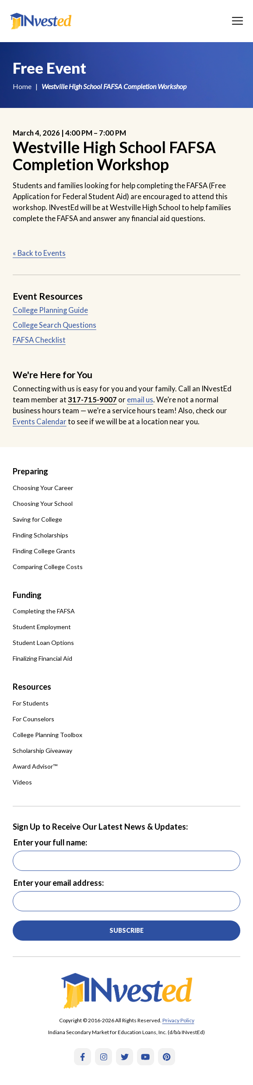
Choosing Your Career (43, 487)
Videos (22, 782)
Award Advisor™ (35, 766)
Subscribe (126, 930)
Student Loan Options (43, 642)
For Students (31, 703)
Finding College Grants (44, 551)
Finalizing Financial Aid (42, 658)
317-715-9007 (92, 399)
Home (22, 86)
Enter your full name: (50, 842)
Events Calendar (40, 421)
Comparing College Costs (48, 566)
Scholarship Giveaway (42, 750)
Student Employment (42, 626)
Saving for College (37, 519)
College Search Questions (54, 325)
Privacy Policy (178, 1020)
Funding (27, 595)
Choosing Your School (43, 503)
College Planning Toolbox (47, 734)
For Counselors (33, 719)
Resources (32, 686)
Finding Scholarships (40, 535)
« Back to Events (39, 253)
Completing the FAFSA (44, 611)
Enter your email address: (59, 883)
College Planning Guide (50, 310)
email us (140, 399)
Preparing (30, 471)
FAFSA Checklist (39, 340)
